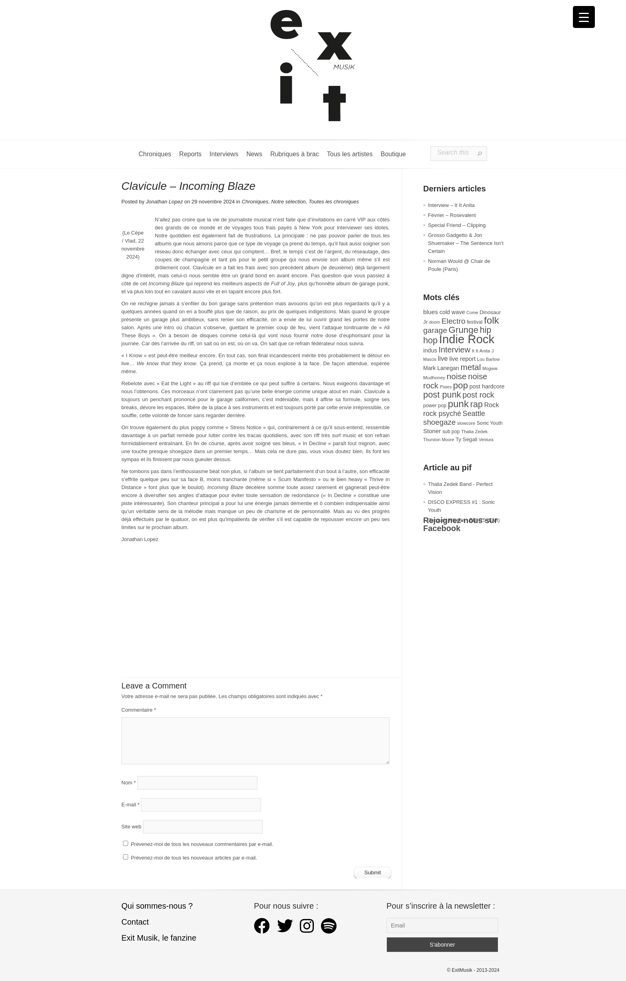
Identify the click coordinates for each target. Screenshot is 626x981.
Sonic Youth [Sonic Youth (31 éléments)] (490, 423)
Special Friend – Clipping (457, 225)
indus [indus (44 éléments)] (430, 350)
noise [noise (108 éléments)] (457, 376)
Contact (135, 921)
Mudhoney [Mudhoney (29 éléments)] (434, 377)
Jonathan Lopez (164, 202)
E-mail (130, 805)
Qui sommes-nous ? (157, 905)
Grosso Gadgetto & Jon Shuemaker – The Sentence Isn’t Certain (465, 243)
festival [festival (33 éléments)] (474, 322)
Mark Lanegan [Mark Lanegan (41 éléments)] (441, 368)
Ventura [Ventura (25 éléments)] (486, 439)
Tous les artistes (350, 154)
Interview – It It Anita (451, 205)
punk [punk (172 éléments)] (458, 403)
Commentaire (138, 710)
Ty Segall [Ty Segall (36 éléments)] (466, 439)
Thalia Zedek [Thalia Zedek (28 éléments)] (474, 431)
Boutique (393, 154)
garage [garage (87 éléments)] (435, 330)
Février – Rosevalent (452, 215)
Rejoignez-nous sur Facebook (460, 524)
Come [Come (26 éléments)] (472, 312)
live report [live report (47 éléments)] (462, 358)
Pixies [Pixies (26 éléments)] (446, 386)
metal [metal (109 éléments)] (471, 367)
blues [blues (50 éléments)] (430, 311)
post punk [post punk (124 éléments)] (442, 395)
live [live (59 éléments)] (443, 358)
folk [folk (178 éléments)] (491, 320)
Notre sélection (288, 202)
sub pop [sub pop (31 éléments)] (451, 431)
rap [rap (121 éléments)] (476, 404)
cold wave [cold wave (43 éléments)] (452, 312)
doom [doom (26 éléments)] (434, 322)
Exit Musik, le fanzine (158, 937)
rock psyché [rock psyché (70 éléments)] (442, 414)
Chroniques (155, 154)
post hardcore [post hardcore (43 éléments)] (487, 386)
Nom (128, 783)
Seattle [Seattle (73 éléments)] (474, 414)
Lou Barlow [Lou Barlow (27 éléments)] (488, 359)
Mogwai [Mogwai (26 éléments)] (489, 368)
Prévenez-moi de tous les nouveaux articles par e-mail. (194, 858)
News (254, 154)
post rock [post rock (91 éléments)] (478, 394)
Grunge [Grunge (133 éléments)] (464, 330)
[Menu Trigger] (584, 17)
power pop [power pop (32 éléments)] (434, 405)
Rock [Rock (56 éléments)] (491, 404)
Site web (131, 827)
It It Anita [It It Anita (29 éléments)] (481, 351)
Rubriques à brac (294, 154)
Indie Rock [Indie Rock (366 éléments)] (467, 339)
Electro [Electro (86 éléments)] (454, 321)
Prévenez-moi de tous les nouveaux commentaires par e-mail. (202, 844)
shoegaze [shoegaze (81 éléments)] (439, 422)
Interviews (224, 154)
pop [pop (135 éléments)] (460, 385)
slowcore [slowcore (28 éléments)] (466, 423)
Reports (190, 154)
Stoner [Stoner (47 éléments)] (432, 431)
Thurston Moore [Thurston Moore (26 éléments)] (438, 439)
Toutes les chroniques (334, 202)
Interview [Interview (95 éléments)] (454, 349)
